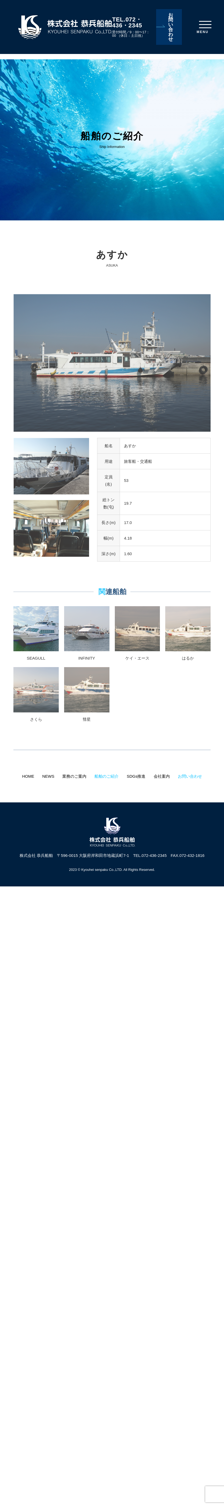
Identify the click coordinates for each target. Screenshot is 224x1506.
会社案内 (162, 776)
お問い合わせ (170, 27)
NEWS (48, 776)
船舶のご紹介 (106, 776)
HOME (28, 776)
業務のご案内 (74, 776)
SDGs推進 (136, 776)
